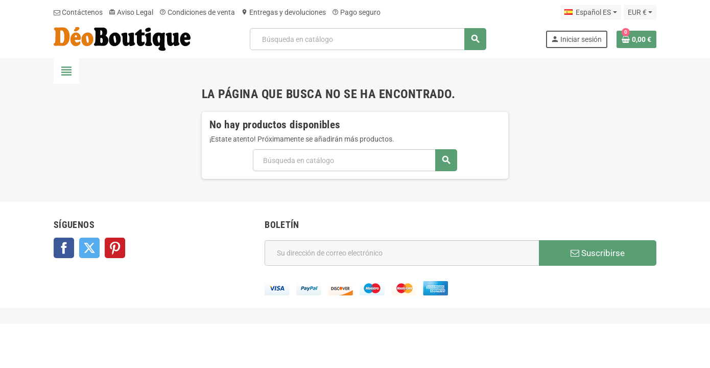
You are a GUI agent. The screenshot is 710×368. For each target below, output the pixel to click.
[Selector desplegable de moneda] (640, 12)
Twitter (89, 248)
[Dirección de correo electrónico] (402, 253)
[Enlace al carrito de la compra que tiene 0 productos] (636, 39)
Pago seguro (356, 12)
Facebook (64, 248)
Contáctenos (78, 12)
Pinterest (115, 248)
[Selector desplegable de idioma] (590, 12)
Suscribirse (598, 253)
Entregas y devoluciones (283, 12)
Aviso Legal (131, 12)
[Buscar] (368, 39)
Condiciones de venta (197, 12)
